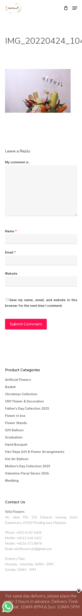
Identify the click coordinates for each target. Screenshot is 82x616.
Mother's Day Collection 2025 (27, 466)
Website (11, 274)
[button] (74, 8)
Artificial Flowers (18, 380)
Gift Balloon (14, 430)
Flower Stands (16, 423)
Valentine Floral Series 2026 (27, 473)
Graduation (14, 437)
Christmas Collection (21, 394)
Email (10, 252)
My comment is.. (17, 162)
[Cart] (66, 8)
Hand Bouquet (16, 445)
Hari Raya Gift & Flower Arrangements (34, 452)
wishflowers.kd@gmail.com (33, 549)
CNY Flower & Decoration (24, 401)
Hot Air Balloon (16, 459)
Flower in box (15, 416)
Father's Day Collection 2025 (27, 409)
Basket (10, 387)
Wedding (12, 481)
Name (11, 231)
